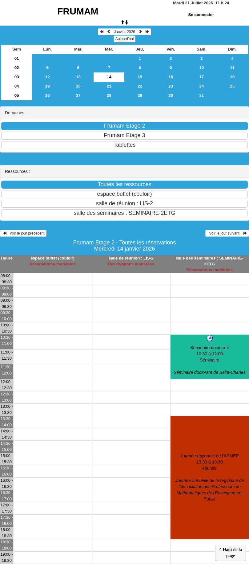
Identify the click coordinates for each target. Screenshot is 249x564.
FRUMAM (77, 11)
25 (232, 86)
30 (170, 95)
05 (16, 95)
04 (16, 86)
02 (16, 67)
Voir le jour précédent (23, 233)
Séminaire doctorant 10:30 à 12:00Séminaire (209, 360)
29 (140, 95)
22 (140, 86)
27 (78, 95)
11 (232, 67)
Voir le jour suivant (227, 233)
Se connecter (201, 14)
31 (201, 95)
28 (109, 95)
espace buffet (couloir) (52, 258)
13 (78, 77)
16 (170, 77)
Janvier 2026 (124, 32)
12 (47, 77)
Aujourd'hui (124, 39)
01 (16, 58)
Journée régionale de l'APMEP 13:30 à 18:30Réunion (209, 477)
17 (201, 77)
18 (232, 77)
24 (201, 86)
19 (47, 86)
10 (201, 67)
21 (109, 86)
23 (170, 86)
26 (47, 95)
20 (78, 86)
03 (16, 77)
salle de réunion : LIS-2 (131, 258)
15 (140, 77)
